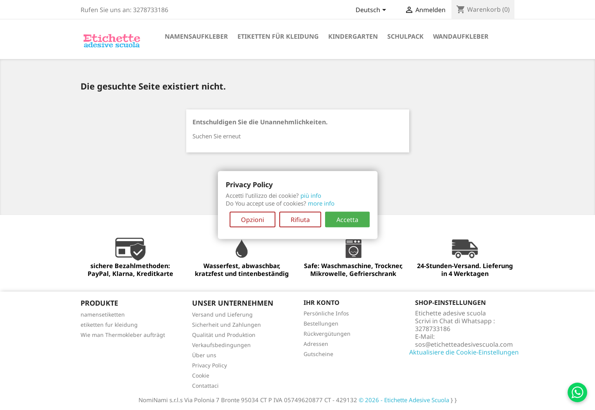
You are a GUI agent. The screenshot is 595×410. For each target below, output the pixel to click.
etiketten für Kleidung (278, 36)
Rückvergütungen (327, 333)
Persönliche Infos (326, 313)
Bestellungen (321, 323)
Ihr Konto (322, 302)
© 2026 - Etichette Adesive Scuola (405, 400)
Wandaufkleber (461, 36)
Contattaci (205, 385)
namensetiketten (103, 314)
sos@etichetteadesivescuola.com (464, 344)
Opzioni (252, 219)
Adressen (316, 343)
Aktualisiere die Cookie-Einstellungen (464, 352)
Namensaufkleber (196, 36)
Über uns (204, 355)
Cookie (200, 375)
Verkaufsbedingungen (221, 345)
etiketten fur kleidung (109, 324)
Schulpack (405, 36)
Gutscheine (318, 354)
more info (321, 203)
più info (310, 195)
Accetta (347, 219)
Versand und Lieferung (222, 314)
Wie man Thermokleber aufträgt (123, 334)
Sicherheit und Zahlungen (226, 324)
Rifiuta (300, 219)
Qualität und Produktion (223, 334)
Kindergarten (353, 36)
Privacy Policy (209, 365)
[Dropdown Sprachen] (372, 10)
